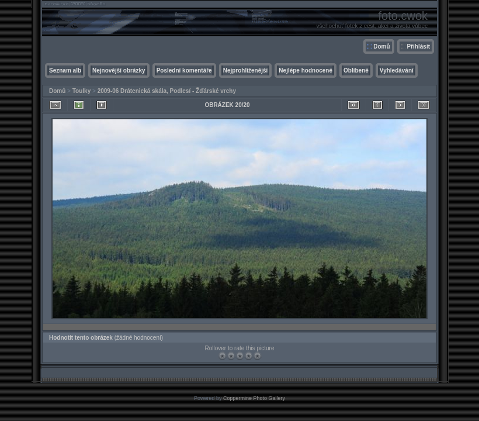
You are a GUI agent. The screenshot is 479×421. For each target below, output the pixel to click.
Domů (381, 46)
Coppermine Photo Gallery (254, 398)
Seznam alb (65, 70)
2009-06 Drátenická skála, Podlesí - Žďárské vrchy (167, 91)
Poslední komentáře (184, 70)
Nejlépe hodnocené (305, 70)
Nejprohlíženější (245, 70)
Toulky (81, 91)
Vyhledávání (397, 70)
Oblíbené (356, 70)
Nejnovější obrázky (118, 70)
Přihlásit (418, 46)
